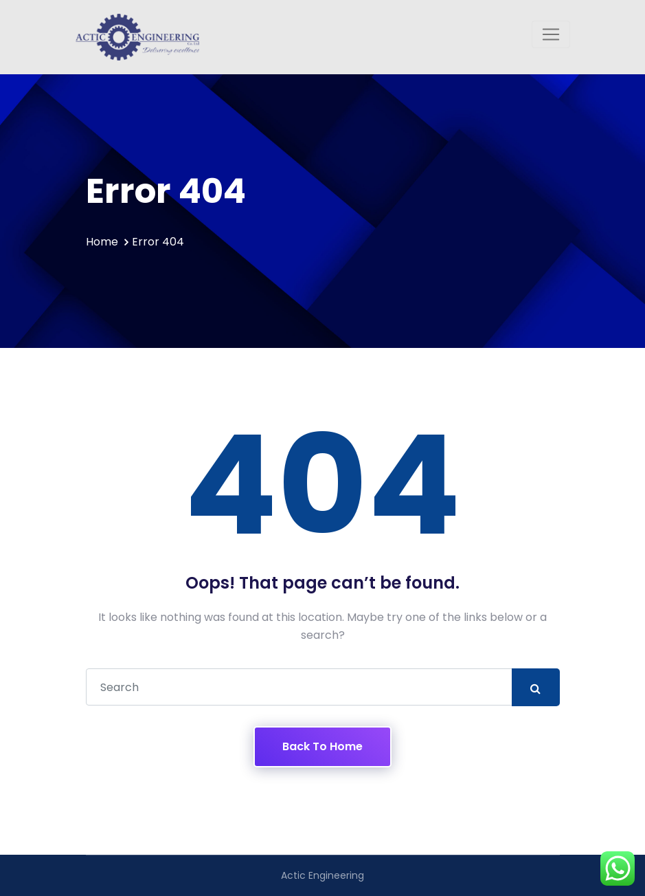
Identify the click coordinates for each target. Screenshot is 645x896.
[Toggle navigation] (551, 34)
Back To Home (322, 746)
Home (102, 242)
